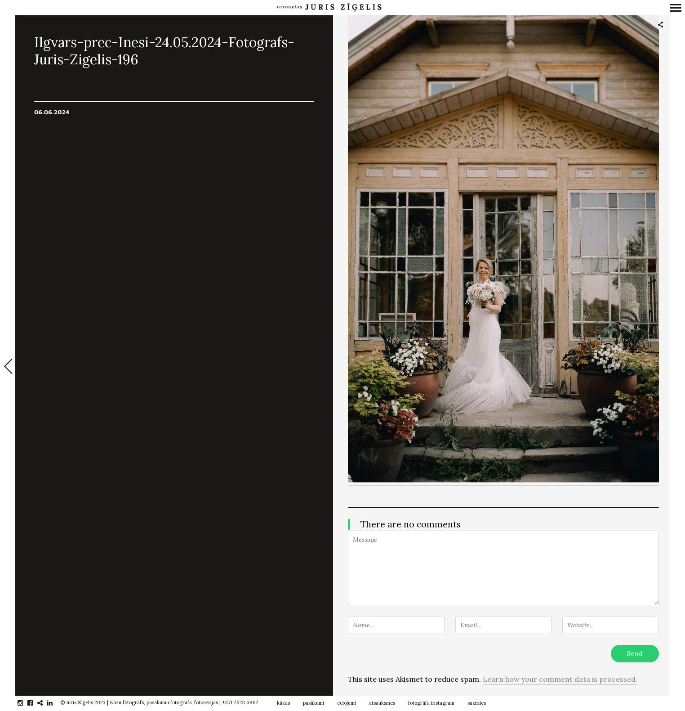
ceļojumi (346, 703)
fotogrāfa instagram (431, 703)
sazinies (476, 703)
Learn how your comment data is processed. (560, 679)
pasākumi (313, 703)
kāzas (283, 703)
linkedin (54, 703)
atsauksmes (382, 703)
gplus (44, 703)
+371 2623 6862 (240, 702)
